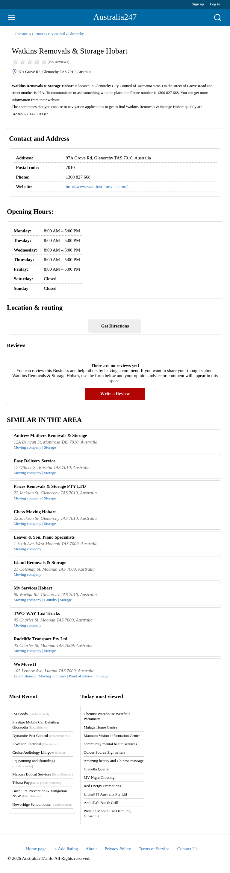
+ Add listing (66, 848)
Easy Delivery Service (34, 460)
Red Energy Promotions (102, 786)
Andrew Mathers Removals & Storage (50, 435)
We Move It (25, 664)
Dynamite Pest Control (40, 735)
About (91, 848)
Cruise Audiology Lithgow (39, 752)
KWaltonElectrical (35, 744)
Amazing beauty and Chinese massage (113, 760)
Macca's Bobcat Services (42, 774)
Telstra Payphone (36, 782)
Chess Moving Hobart (35, 511)
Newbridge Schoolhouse (42, 804)
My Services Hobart (33, 588)
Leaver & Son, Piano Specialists (44, 537)
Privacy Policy (118, 848)
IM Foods (30, 713)
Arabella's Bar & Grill (101, 802)
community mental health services (110, 744)
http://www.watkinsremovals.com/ (97, 186)
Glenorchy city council (48, 34)
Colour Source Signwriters (104, 752)
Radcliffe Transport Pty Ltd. (41, 638)
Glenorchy (76, 34)
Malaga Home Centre (100, 727)
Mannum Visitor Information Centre (112, 735)
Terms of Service (154, 848)
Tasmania (21, 34)
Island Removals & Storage (40, 562)
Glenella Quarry (96, 769)
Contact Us (187, 848)
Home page (36, 848)
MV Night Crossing (99, 777)
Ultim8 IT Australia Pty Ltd (105, 794)
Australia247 (115, 17)
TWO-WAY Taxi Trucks (37, 613)
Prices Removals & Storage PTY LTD (50, 486)
